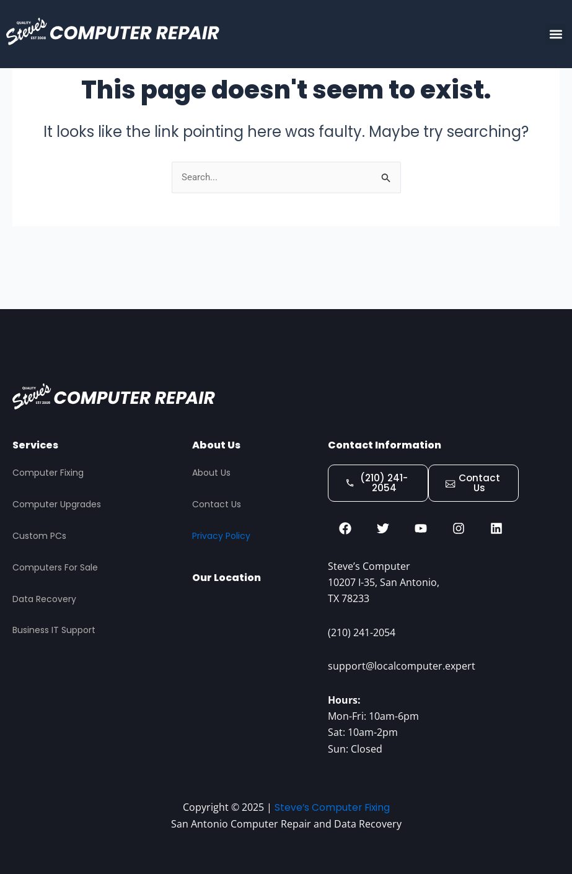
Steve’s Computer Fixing (332, 807)
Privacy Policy (221, 533)
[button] (555, 34)
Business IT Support (53, 627)
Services (35, 442)
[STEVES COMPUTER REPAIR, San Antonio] (253, 661)
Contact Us (216, 501)
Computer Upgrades (56, 501)
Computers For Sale (55, 564)
